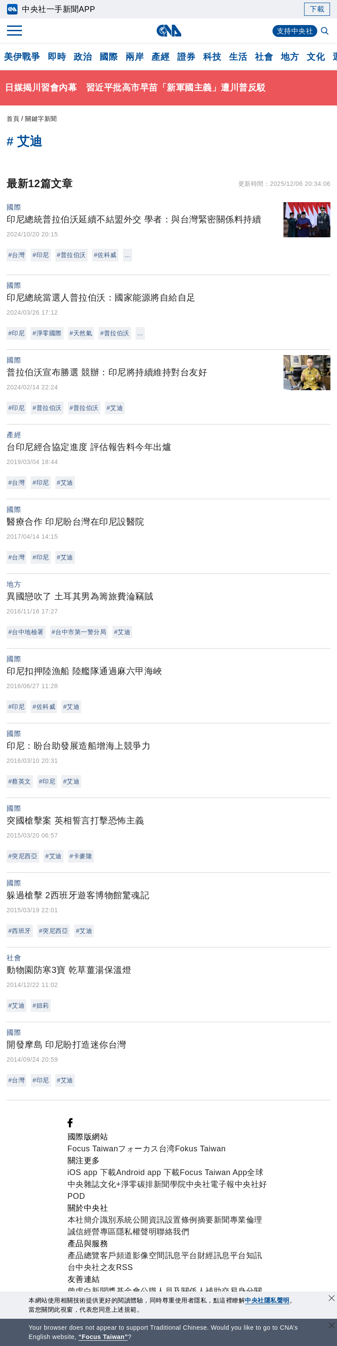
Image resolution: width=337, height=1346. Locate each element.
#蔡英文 (19, 781)
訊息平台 (181, 1255)
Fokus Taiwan (200, 1148)
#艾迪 (115, 407)
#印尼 (40, 254)
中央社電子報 (210, 1184)
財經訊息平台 (221, 1255)
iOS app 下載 (92, 1172)
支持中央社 (295, 31)
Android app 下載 (148, 1172)
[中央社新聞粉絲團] (70, 1125)
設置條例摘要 (189, 1219)
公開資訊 (149, 1219)
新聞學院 (170, 1184)
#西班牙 (19, 930)
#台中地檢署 (26, 631)
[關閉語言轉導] (332, 1326)
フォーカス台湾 (146, 1148)
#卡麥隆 (81, 856)
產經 (160, 57)
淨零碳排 (137, 1184)
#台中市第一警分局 (79, 631)
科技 (212, 57)
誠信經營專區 (92, 1231)
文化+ (110, 1184)
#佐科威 (105, 254)
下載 (317, 9)
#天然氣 (81, 333)
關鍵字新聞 (41, 118)
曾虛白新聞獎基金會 (104, 1291)
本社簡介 (84, 1219)
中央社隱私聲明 (267, 1300)
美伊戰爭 (22, 57)
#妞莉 (40, 1005)
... (127, 254)
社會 (264, 57)
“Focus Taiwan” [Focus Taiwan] (103, 1336)
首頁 (13, 118)
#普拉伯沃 (71, 254)
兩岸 (134, 57)
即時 (57, 57)
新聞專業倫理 (238, 1219)
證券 (186, 57)
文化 (316, 57)
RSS (124, 1267)
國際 (109, 57)
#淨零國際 (46, 333)
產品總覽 (84, 1255)
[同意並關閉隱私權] (332, 1299)
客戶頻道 (116, 1255)
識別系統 (116, 1219)
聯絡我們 (173, 1231)
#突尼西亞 (22, 856)
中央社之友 (95, 1267)
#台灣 (16, 254)
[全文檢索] (325, 31)
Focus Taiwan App (213, 1172)
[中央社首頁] (169, 30)
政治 (83, 57)
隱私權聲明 (136, 1231)
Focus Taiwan (93, 1148)
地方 (290, 57)
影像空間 (149, 1255)
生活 (238, 57)
